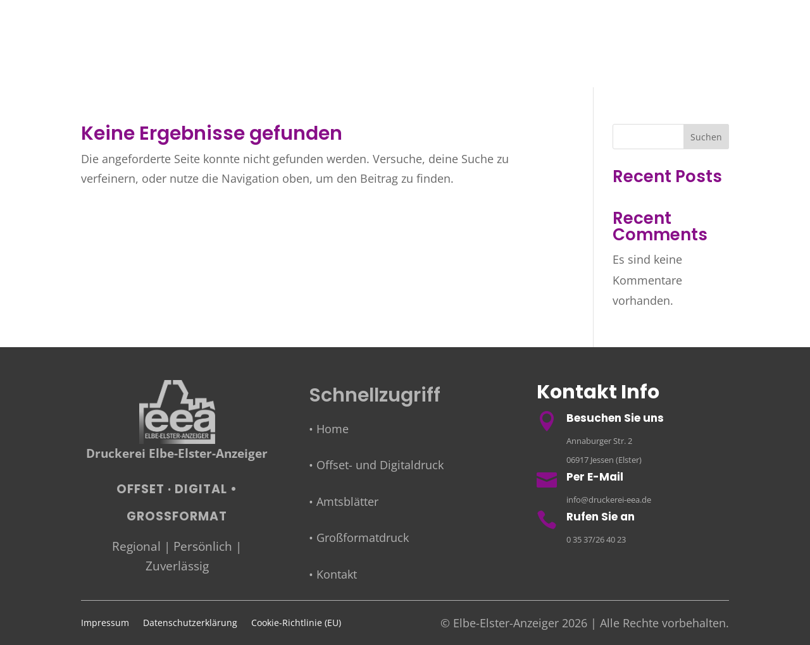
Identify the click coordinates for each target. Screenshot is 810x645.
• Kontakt (333, 574)
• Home (329, 428)
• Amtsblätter (343, 501)
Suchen (706, 137)
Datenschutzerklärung (190, 623)
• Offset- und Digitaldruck (376, 464)
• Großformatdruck (359, 537)
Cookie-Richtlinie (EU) (296, 623)
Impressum (105, 623)
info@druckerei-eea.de (608, 499)
